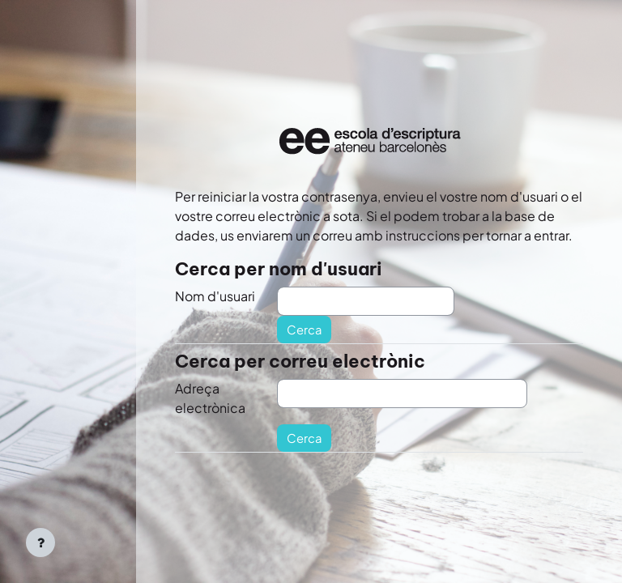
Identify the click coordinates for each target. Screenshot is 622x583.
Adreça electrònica (210, 398)
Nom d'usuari (215, 295)
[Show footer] (40, 542)
